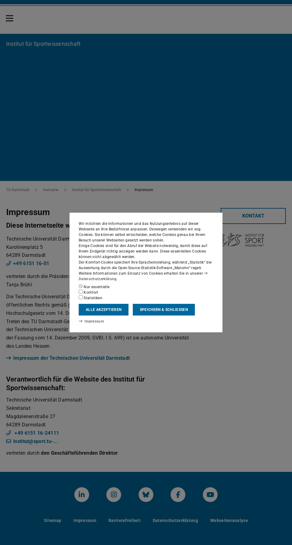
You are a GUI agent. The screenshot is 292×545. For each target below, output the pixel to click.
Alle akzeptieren (103, 310)
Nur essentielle (94, 286)
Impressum (91, 321)
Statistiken (90, 297)
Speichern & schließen (164, 310)
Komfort (88, 292)
